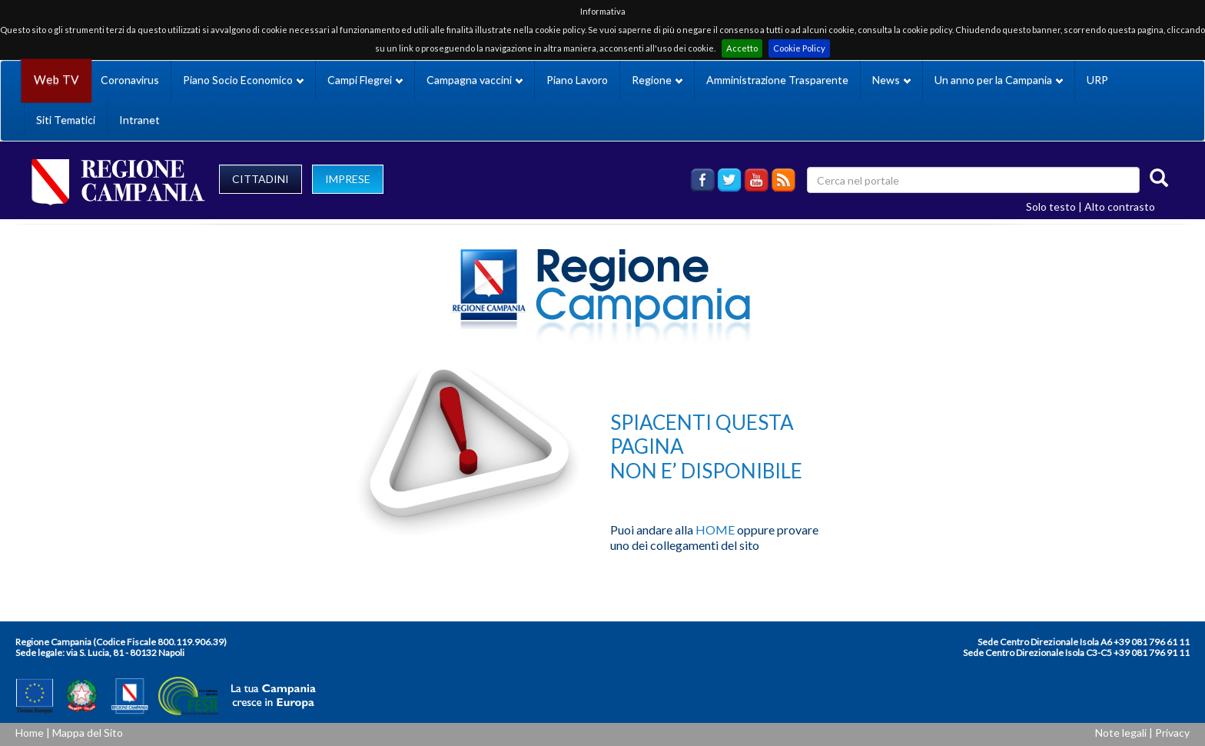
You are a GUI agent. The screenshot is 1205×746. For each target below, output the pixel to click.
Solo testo (1051, 206)
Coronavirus (130, 79)
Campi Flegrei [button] (365, 79)
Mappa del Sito (87, 732)
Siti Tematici (65, 119)
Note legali (1121, 732)
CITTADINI (260, 178)
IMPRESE (347, 178)
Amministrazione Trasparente (777, 79)
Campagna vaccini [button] (475, 79)
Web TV (56, 79)
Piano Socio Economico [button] (243, 79)
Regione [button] (657, 79)
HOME (715, 529)
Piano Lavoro (577, 79)
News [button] (891, 79)
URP (1097, 79)
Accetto (742, 48)
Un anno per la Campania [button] (998, 79)
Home (29, 732)
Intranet (139, 119)
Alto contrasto (1119, 206)
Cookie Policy (799, 48)
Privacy (1172, 732)
